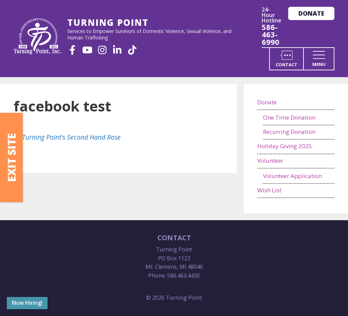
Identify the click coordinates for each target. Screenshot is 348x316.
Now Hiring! (27, 302)
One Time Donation (289, 117)
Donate (311, 13)
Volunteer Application (292, 176)
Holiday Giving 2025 (284, 146)
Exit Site (11, 157)
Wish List (269, 190)
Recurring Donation (289, 132)
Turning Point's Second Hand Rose (71, 137)
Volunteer (270, 160)
